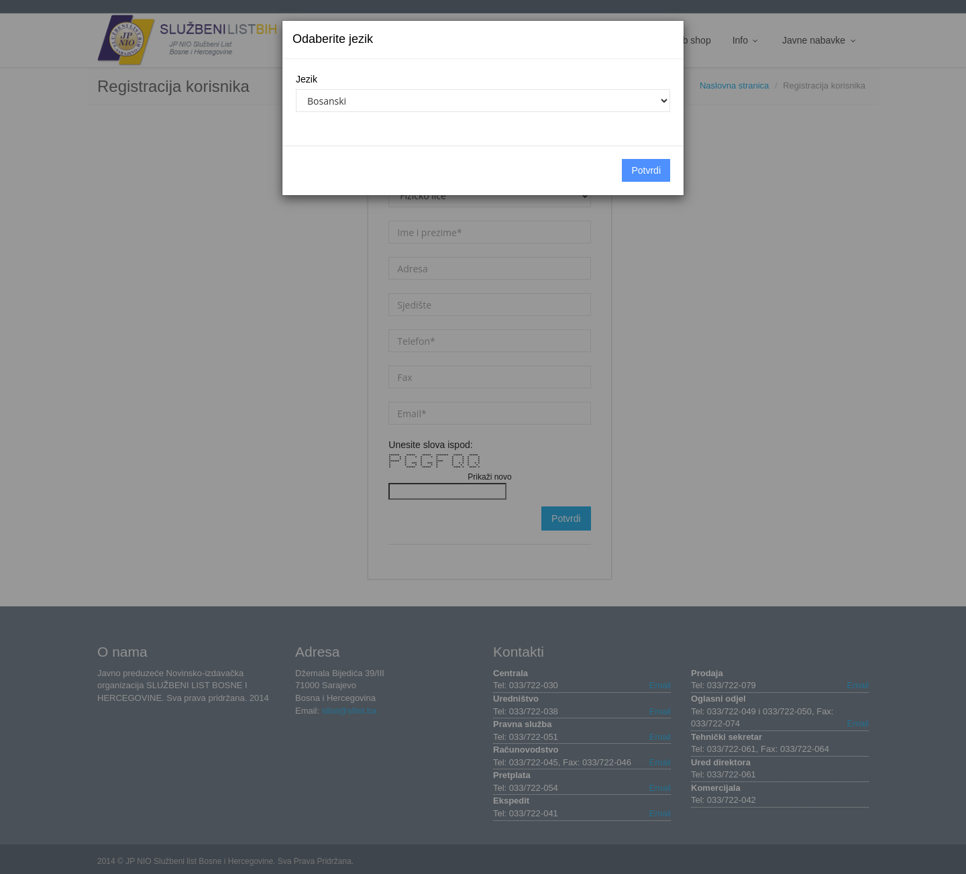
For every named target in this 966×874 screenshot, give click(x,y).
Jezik (306, 79)
